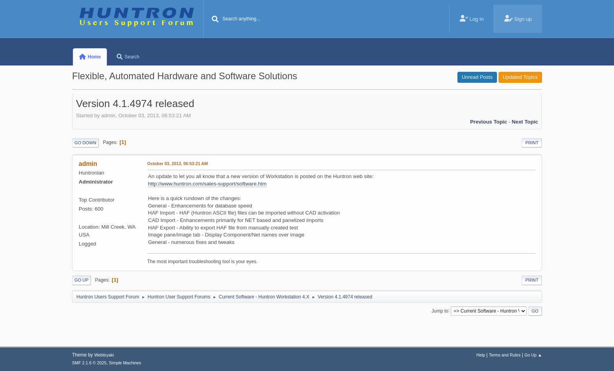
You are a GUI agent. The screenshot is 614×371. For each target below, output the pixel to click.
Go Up (81, 280)
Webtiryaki (104, 355)
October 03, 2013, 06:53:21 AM (177, 163)
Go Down (85, 142)
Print (531, 142)
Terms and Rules (505, 355)
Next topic (525, 122)
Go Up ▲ (533, 355)
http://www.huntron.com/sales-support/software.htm (207, 184)
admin (88, 163)
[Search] (215, 19)
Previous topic (488, 122)
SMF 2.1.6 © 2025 (89, 362)
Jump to (440, 310)
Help (481, 355)
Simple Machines (125, 362)
